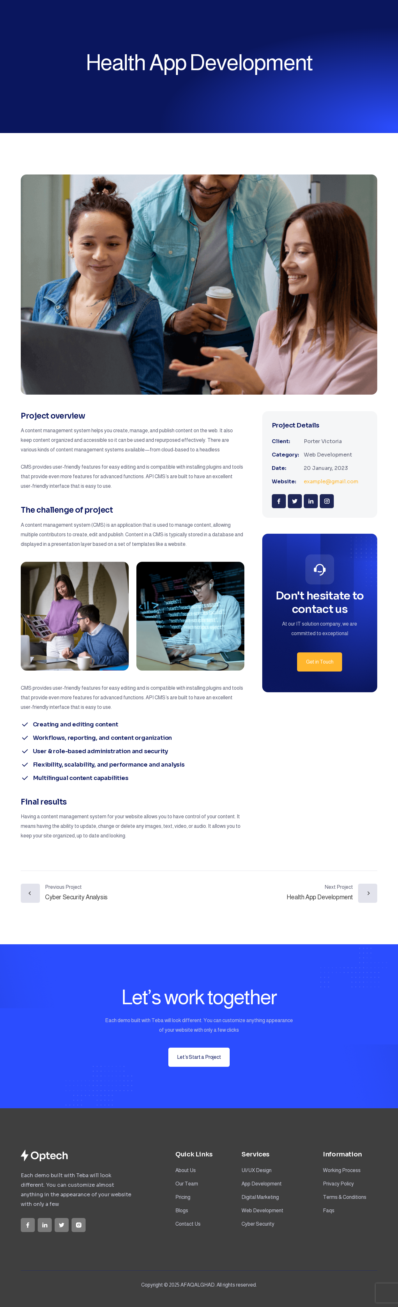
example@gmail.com (331, 481)
